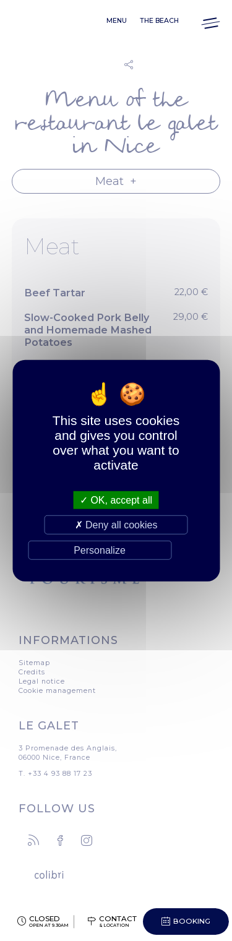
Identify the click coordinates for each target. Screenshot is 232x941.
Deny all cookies (116, 524)
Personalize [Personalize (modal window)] (100, 550)
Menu (116, 21)
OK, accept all (116, 499)
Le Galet (40, 21)
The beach (159, 21)
